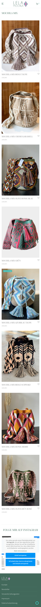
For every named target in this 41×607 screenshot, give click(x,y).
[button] (37, 603)
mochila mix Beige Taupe (14, 74)
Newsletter (6, 589)
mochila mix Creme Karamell (17, 136)
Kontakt (4, 585)
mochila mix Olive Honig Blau (17, 198)
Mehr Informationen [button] (20, 551)
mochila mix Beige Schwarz (16, 384)
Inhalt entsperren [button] (20, 555)
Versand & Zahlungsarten (10, 594)
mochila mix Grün (11, 260)
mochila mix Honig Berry (15, 446)
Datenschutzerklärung (9, 603)
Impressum (6, 598)
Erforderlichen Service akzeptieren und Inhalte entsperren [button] (20, 562)
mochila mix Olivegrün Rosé (17, 508)
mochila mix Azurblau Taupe (16, 322)
